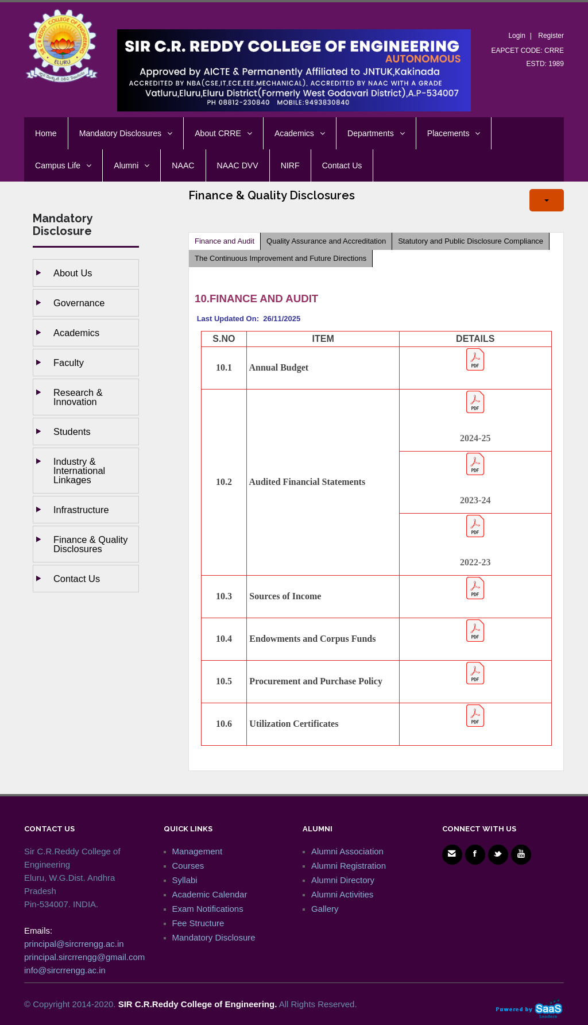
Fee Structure (198, 923)
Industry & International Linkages (79, 470)
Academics (76, 332)
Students (72, 431)
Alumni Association (347, 851)
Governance (79, 303)
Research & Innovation (78, 397)
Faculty (68, 362)
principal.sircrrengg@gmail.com (84, 957)
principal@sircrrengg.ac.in (74, 944)
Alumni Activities (342, 894)
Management (197, 851)
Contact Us (76, 578)
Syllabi (185, 880)
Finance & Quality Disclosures (90, 544)
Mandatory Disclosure (214, 937)
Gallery (325, 909)
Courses (188, 865)
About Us (72, 273)
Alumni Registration (348, 865)
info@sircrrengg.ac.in (65, 970)
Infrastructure (81, 509)
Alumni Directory (342, 880)
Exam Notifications (207, 909)
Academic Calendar (209, 894)
